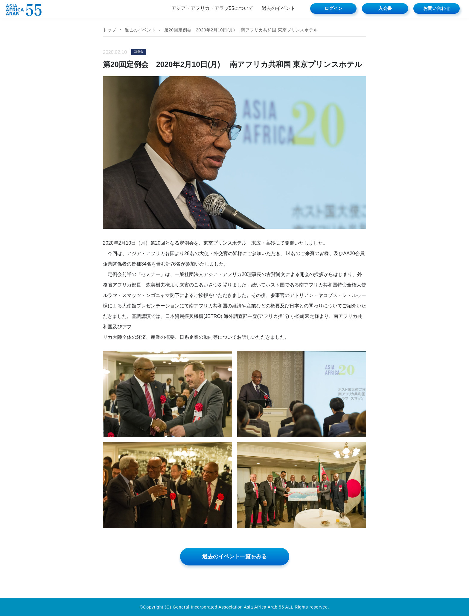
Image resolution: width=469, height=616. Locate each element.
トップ (109, 30)
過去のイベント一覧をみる (234, 556)
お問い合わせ (436, 8)
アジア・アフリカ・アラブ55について (212, 8)
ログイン (333, 8)
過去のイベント (278, 8)
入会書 (385, 8)
